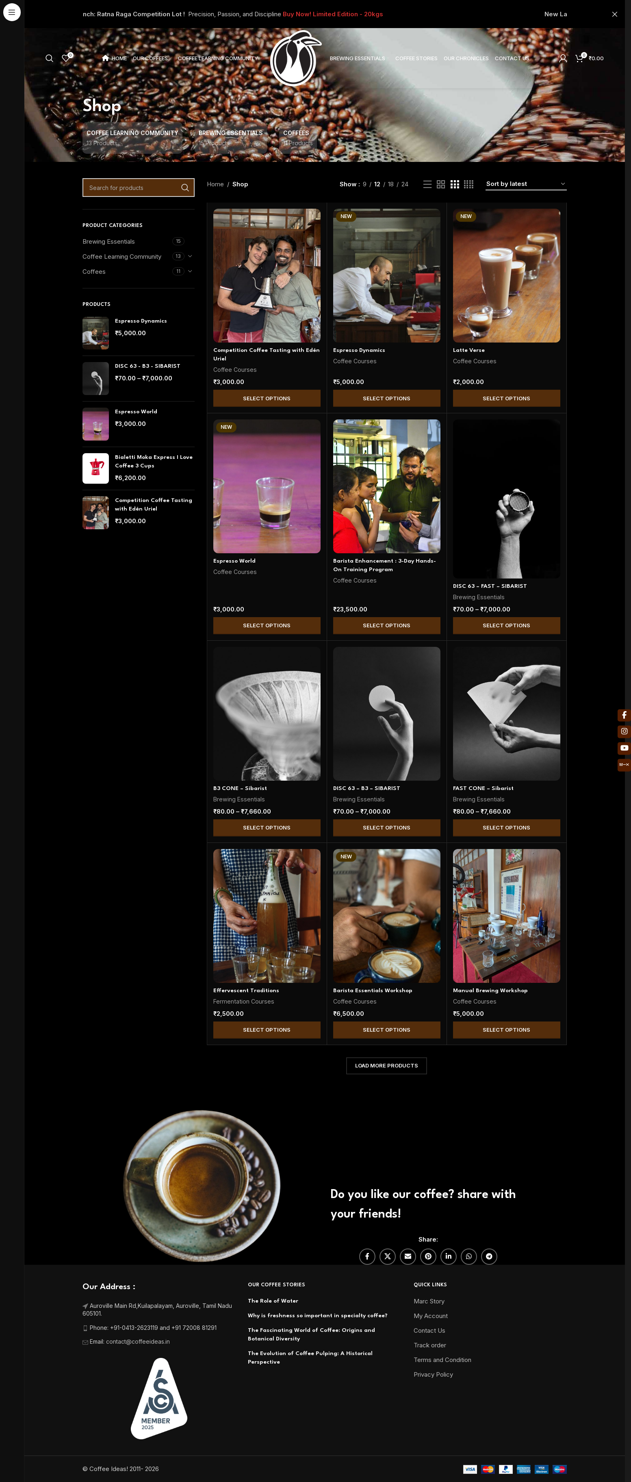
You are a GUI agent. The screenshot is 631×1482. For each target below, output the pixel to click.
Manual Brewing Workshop (490, 990)
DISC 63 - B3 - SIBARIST (147, 366)
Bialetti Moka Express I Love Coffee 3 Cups (154, 461)
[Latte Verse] (506, 276)
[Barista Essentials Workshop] (386, 916)
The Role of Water (273, 1301)
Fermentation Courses (243, 1001)
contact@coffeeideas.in (138, 1341)
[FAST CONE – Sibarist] (506, 714)
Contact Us (429, 1330)
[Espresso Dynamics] (386, 276)
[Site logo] (296, 57)
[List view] (427, 184)
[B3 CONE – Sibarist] (267, 714)
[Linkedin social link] (448, 1256)
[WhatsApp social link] (469, 1256)
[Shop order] (526, 184)
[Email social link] (408, 1256)
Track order (430, 1345)
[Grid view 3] (455, 184)
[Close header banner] (615, 14)
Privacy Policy (433, 1374)
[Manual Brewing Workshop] (506, 916)
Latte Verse (469, 350)
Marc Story (429, 1301)
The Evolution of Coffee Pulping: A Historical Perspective (310, 1358)
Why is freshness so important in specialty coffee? (318, 1315)
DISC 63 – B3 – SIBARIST (366, 788)
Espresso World (136, 412)
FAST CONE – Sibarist (483, 788)
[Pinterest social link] (428, 1256)
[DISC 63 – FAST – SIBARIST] (506, 498)
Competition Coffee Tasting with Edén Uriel (153, 505)
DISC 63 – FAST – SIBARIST (490, 586)
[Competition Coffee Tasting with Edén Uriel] (267, 276)
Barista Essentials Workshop (372, 990)
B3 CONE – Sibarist (240, 788)
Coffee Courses (235, 369)
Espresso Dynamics (141, 321)
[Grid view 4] (468, 184)
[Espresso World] (267, 486)
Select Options (267, 398)
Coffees (94, 271)
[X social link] (387, 1256)
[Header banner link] (324, 14)
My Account (431, 1316)
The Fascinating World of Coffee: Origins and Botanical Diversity (311, 1334)
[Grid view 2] (441, 184)
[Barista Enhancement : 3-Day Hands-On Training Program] (386, 486)
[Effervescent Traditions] (267, 916)
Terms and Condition (442, 1360)
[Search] (49, 58)
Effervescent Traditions (246, 990)
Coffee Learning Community (121, 256)
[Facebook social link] (367, 1256)
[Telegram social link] (489, 1256)
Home (215, 184)
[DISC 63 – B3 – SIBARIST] (386, 714)
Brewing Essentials (108, 241)
